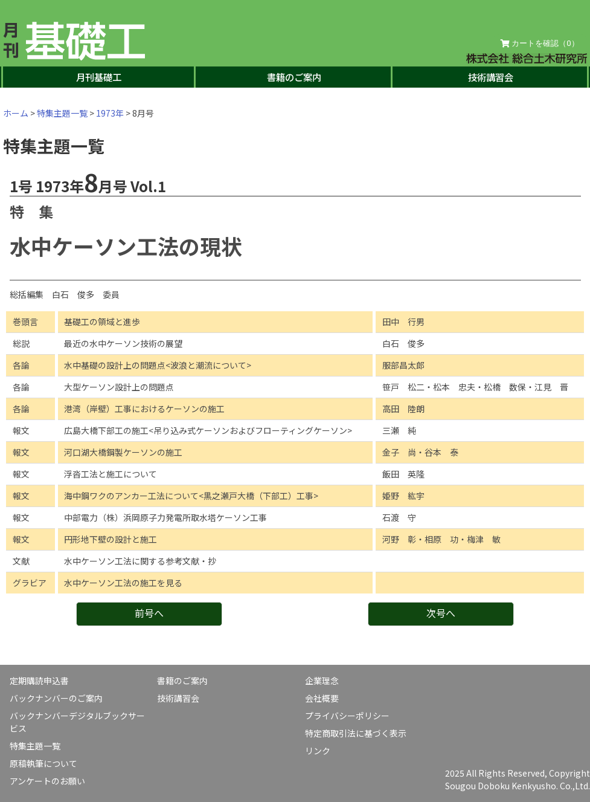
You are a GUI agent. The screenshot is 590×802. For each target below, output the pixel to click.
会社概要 (322, 698)
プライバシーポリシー (347, 716)
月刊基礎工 (98, 76)
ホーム (15, 113)
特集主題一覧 (62, 113)
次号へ (440, 613)
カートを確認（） (540, 43)
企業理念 (322, 680)
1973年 (110, 113)
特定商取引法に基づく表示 (355, 733)
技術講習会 (490, 76)
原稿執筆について (43, 763)
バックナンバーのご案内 (56, 698)
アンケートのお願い (47, 781)
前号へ (149, 613)
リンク (317, 751)
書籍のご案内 (294, 76)
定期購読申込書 (39, 680)
